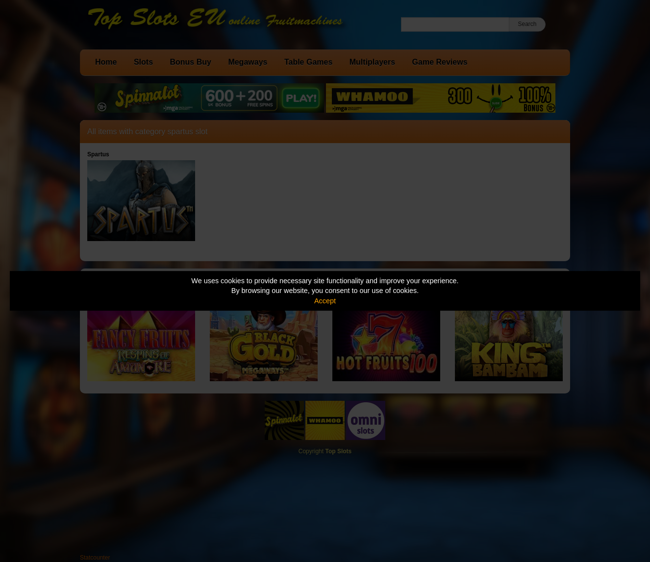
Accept (325, 301)
